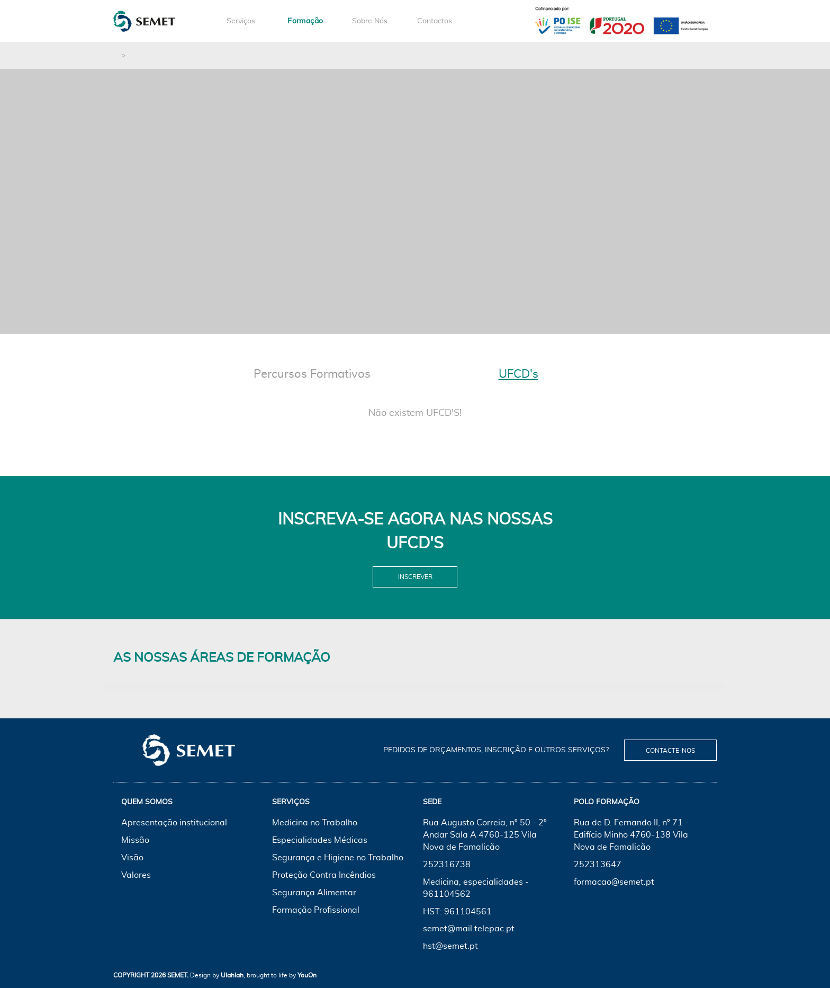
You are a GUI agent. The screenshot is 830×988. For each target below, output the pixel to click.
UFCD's (518, 374)
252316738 (447, 864)
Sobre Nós (369, 21)
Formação (305, 21)
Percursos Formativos (312, 374)
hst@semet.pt (450, 946)
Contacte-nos (670, 750)
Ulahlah (232, 975)
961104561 (468, 911)
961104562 (447, 894)
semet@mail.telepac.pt (469, 928)
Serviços (241, 21)
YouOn (307, 975)
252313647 (597, 864)
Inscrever (415, 577)
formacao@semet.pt (614, 882)
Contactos (434, 21)
